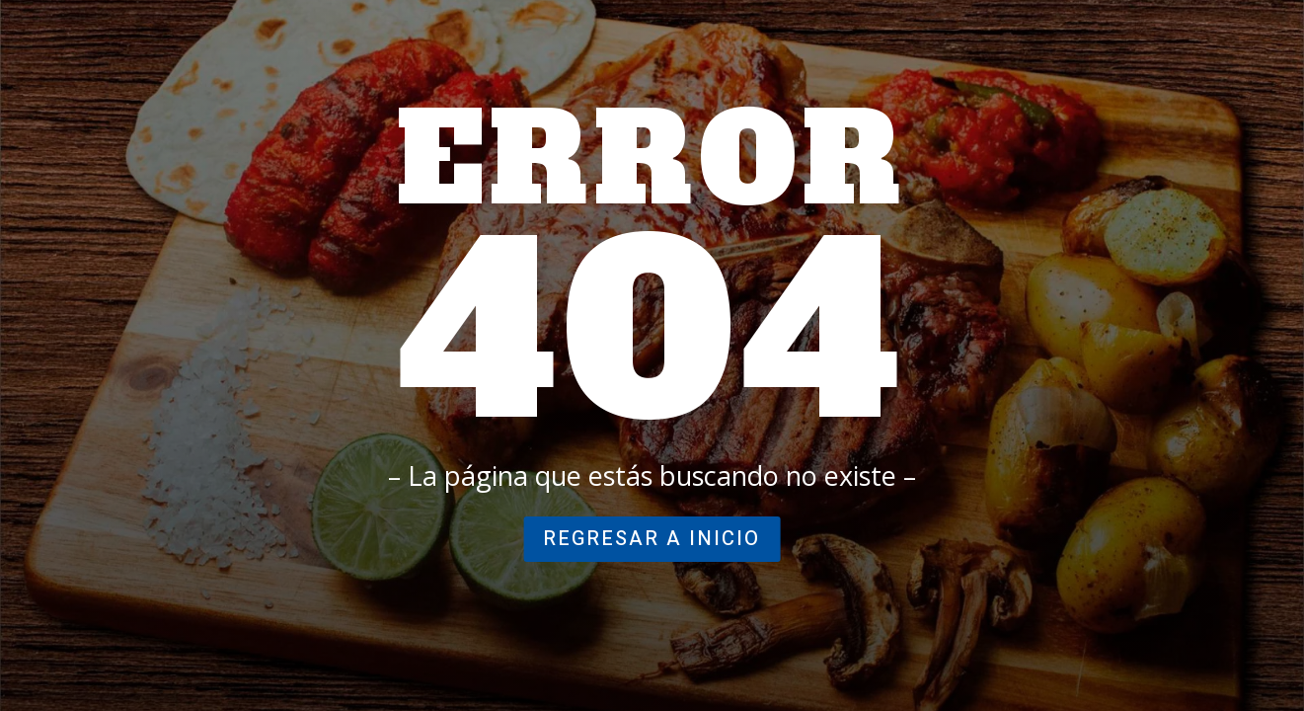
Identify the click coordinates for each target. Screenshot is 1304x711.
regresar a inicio (651, 538)
